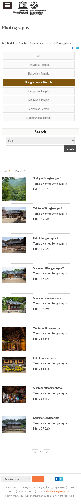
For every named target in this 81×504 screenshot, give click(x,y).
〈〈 (35, 452)
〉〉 (47, 452)
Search (70, 149)
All (38, 56)
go (37, 479)
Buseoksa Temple (38, 73)
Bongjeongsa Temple (38, 82)
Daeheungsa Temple (38, 117)
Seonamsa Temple (39, 109)
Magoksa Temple (38, 100)
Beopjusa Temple (38, 91)
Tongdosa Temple (38, 64)
